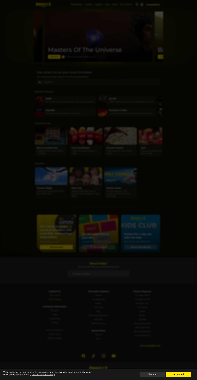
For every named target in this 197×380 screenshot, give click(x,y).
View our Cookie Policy (43, 374)
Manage (152, 374)
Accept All (178, 374)
